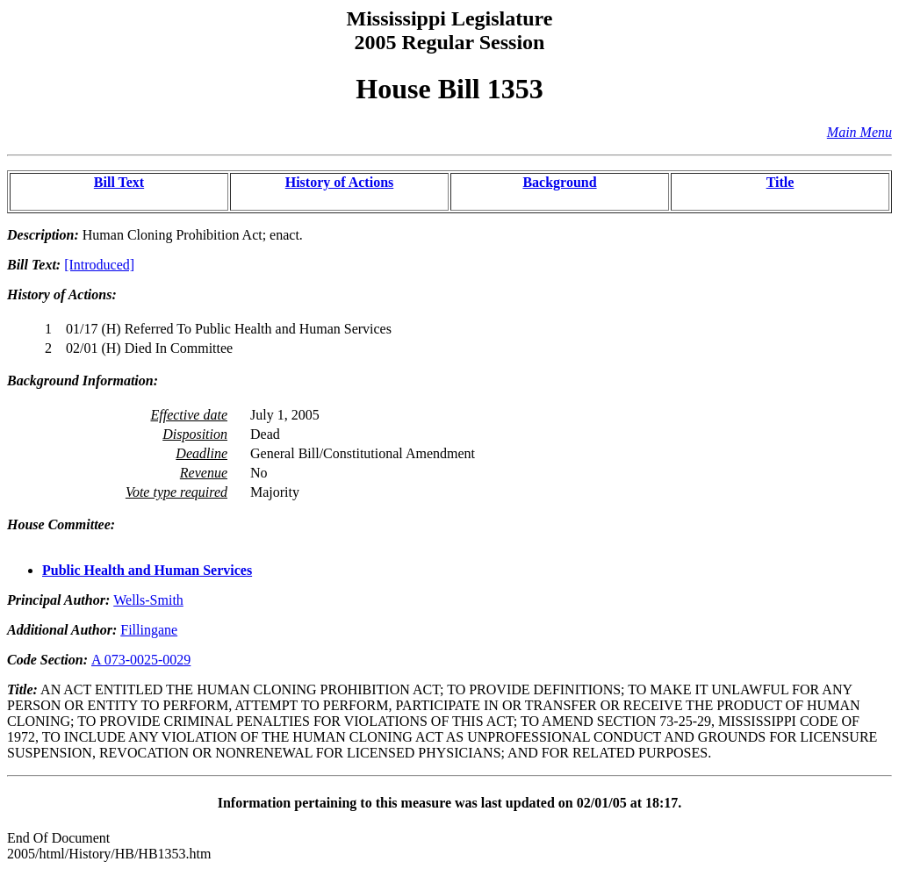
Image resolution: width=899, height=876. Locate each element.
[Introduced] (99, 264)
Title (780, 182)
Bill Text (119, 182)
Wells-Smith (148, 599)
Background (559, 182)
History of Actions (339, 182)
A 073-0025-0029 (141, 659)
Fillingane (148, 629)
